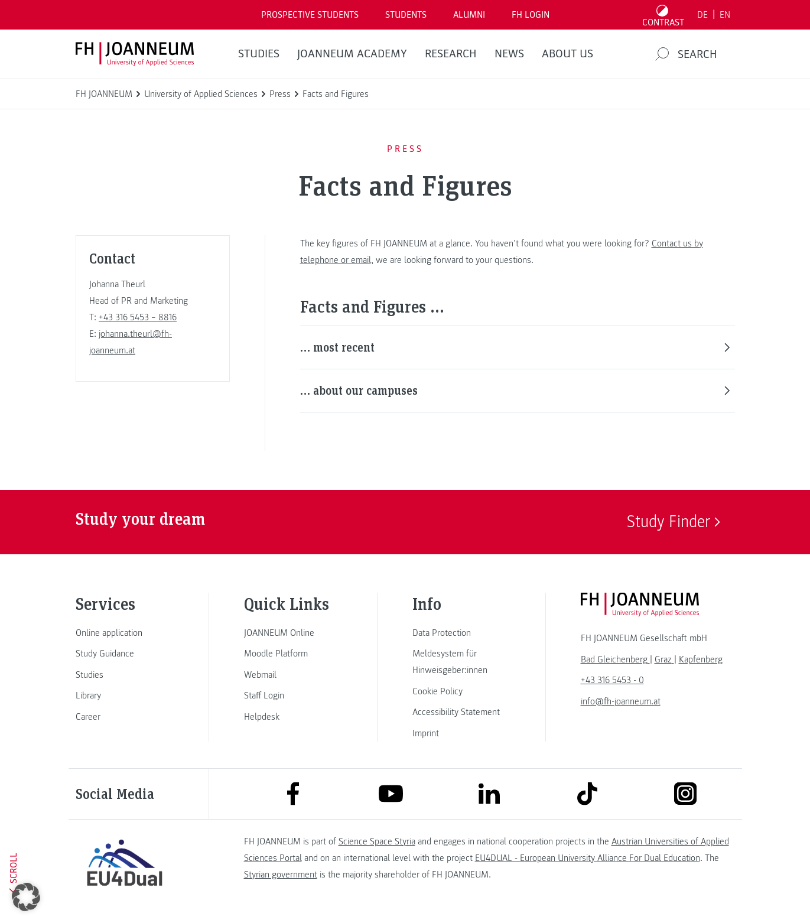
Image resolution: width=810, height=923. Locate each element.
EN (725, 15)
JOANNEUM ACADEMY (352, 54)
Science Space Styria (377, 841)
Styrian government (280, 874)
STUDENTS (406, 15)
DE (702, 15)
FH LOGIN (530, 15)
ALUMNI (469, 15)
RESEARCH (451, 54)
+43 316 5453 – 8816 (138, 317)
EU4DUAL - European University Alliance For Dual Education (587, 858)
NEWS (509, 54)
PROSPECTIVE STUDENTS (310, 15)
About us (567, 54)
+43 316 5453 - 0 (612, 680)
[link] (125, 633)
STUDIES (258, 54)
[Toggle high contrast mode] (662, 15)
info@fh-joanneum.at (621, 701)
